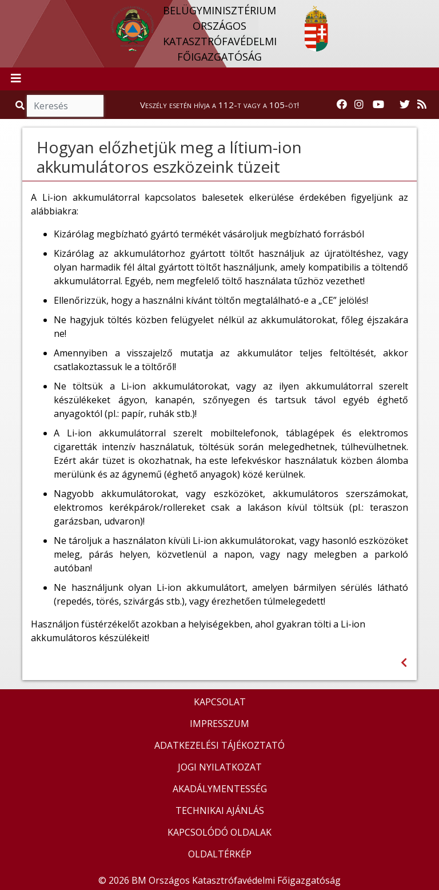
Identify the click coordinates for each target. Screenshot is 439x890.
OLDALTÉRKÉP (220, 854)
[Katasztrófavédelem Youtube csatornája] (378, 104)
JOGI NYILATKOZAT (220, 767)
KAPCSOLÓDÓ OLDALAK (219, 832)
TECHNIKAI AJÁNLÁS (219, 810)
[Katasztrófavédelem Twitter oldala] (404, 104)
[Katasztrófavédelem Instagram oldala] (359, 104)
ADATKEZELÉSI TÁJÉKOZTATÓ (219, 745)
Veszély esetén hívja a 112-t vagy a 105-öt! (219, 104)
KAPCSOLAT (220, 702)
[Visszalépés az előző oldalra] (404, 663)
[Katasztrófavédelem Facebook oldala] (342, 104)
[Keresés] (65, 106)
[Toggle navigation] (16, 78)
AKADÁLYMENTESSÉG (220, 788)
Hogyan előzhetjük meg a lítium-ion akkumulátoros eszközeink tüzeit (169, 156)
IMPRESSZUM (219, 723)
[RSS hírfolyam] (422, 104)
